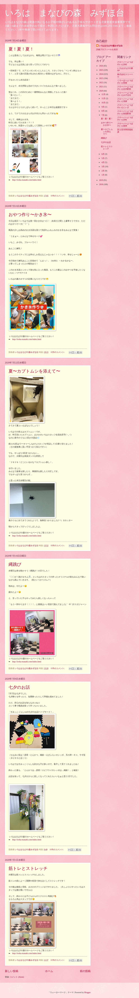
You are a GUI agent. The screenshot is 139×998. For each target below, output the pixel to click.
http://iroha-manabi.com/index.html (26, 180)
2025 (101, 70)
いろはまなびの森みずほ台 (111, 46)
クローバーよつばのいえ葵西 (125, 125)
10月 (104, 103)
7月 (103, 115)
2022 (101, 83)
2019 (101, 180)
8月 (103, 111)
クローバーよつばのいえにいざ (125, 106)
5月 (103, 158)
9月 (103, 107)
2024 (101, 74)
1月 (103, 175)
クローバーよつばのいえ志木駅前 (125, 88)
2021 (101, 87)
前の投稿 (85, 971)
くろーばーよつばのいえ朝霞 (125, 81)
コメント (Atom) (17, 977)
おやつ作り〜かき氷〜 (30, 214)
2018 (101, 184)
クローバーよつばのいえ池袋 (125, 100)
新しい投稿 (11, 971)
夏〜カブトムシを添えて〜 (34, 371)
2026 (101, 66)
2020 (101, 91)
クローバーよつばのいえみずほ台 (125, 94)
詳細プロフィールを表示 (107, 49)
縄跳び (15, 564)
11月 (104, 98)
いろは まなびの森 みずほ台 (64, 13)
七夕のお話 (19, 687)
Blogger (87, 992)
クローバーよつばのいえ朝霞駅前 (125, 112)
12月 (104, 94)
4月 (103, 162)
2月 (103, 171)
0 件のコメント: (58, 196)
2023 (101, 78)
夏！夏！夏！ (21, 49)
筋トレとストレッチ (28, 868)
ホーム (49, 971)
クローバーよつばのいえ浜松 (125, 63)
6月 (103, 154)
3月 (103, 167)
